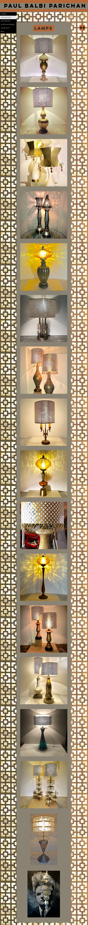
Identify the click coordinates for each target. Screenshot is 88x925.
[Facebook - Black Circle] (81, 28)
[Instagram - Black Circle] (84, 28)
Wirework (6, 17)
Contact (5, 28)
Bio (2, 31)
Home (3, 14)
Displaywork (8, 24)
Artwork (6, 21)
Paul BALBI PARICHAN (45, 5)
